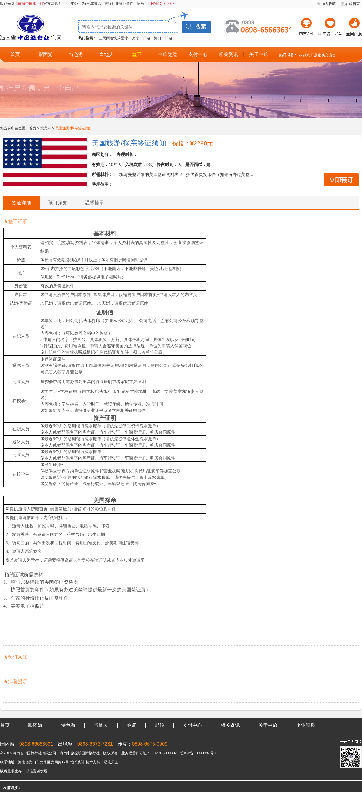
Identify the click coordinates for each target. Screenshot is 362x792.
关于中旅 (258, 54)
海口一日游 (163, 38)
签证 (137, 54)
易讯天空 (111, 762)
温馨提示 (94, 202)
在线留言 (352, 4)
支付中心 (198, 54)
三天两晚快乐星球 (113, 38)
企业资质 (305, 725)
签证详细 (21, 202)
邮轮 (159, 725)
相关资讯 (228, 54)
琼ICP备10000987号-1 (198, 753)
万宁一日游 (141, 38)
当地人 (106, 54)
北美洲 (45, 128)
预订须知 (58, 202)
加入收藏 (328, 4)
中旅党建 (167, 54)
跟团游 (45, 54)
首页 (15, 54)
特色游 (76, 54)
